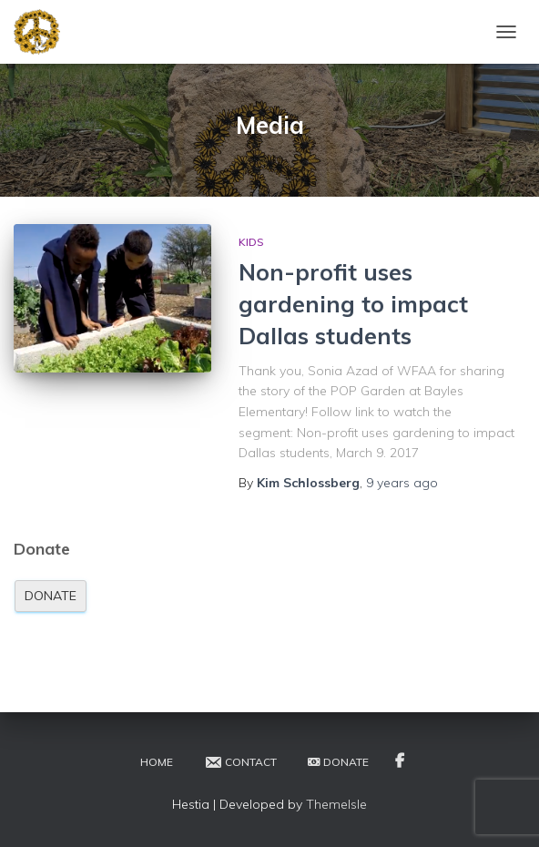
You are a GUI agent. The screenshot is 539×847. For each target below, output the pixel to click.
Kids (251, 242)
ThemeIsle (336, 804)
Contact (240, 762)
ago (402, 483)
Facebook (399, 761)
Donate (50, 595)
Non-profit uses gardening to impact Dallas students (353, 304)
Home (156, 762)
